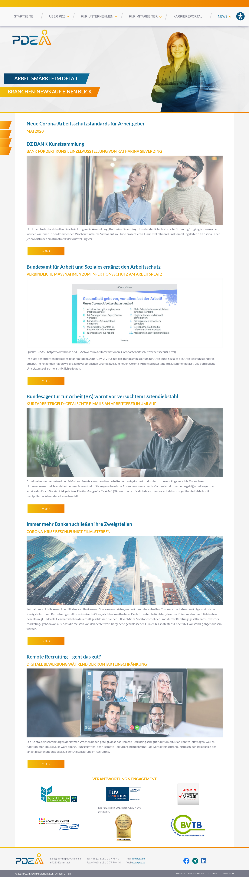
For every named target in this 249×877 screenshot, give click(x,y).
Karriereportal (187, 16)
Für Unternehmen (97, 16)
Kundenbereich (196, 874)
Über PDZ (57, 16)
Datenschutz (214, 874)
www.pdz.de (138, 862)
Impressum (228, 874)
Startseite (23, 16)
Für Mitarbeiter (143, 16)
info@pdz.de (138, 858)
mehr (46, 251)
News (223, 16)
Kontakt (180, 874)
